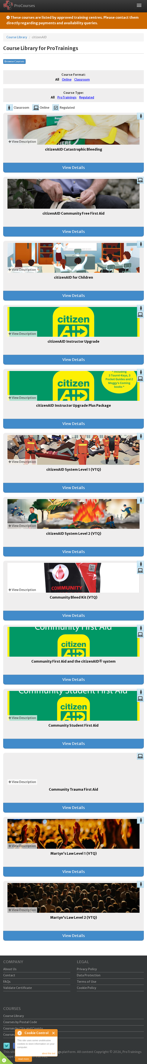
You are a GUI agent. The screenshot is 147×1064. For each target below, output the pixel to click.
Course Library (16, 37)
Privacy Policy (87, 969)
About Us (9, 969)
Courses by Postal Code (20, 1022)
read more (23, 1059)
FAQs (6, 982)
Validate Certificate (17, 988)
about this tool (48, 1053)
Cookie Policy (86, 988)
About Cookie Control (19, 1033)
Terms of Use (86, 982)
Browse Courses (14, 61)
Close (53, 1033)
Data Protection (88, 975)
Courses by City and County (23, 1028)
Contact (9, 975)
